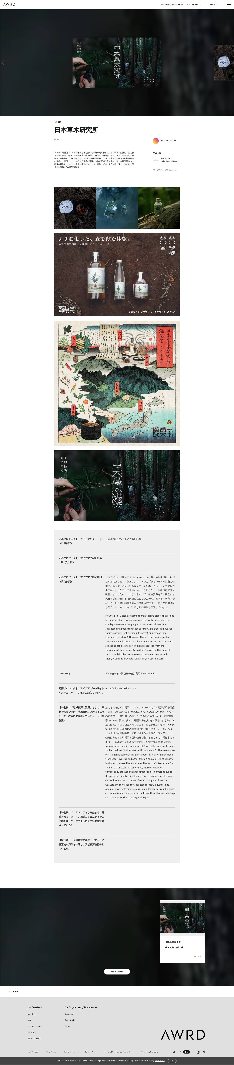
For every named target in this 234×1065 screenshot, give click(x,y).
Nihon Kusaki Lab (169, 141)
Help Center (46, 1053)
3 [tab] (120, 110)
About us (31, 1015)
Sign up (219, 4)
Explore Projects (34, 1027)
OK (172, 1061)
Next (231, 62)
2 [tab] (114, 110)
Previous (2, 62)
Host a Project (193, 4)
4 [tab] (126, 110)
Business (69, 1015)
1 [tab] (108, 110)
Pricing (67, 1027)
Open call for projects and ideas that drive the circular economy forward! (170, 160)
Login (211, 4)
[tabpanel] (117, 62)
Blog (29, 1021)
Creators (31, 1033)
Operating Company (130, 1053)
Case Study (70, 1021)
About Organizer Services (171, 4)
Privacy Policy (78, 1053)
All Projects (32, 1053)
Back (15, 992)
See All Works (117, 972)
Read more (160, 1061)
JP (174, 1053)
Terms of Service (62, 1053)
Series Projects (34, 1039)
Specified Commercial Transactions (103, 1053)
